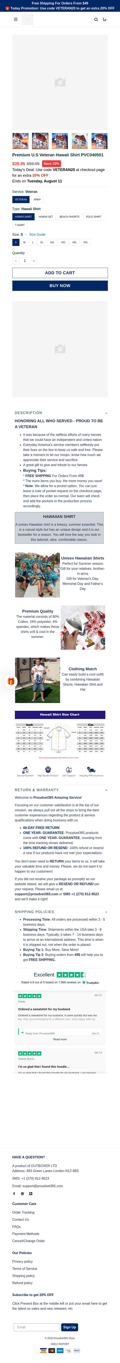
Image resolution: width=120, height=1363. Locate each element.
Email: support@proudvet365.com (37, 1186)
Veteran (31, 191)
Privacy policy (22, 1261)
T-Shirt (20, 225)
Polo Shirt (93, 216)
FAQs (16, 1226)
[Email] (37, 1327)
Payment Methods (25, 1234)
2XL (52, 242)
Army (37, 199)
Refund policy (22, 1283)
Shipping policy (23, 1276)
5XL (86, 242)
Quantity (18, 253)
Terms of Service (24, 1268)
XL (41, 242)
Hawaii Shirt (31, 209)
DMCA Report (60, 1344)
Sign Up (69, 1327)
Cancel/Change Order (28, 1241)
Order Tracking (23, 1212)
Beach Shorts (69, 216)
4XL (74, 242)
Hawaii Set (46, 216)
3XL (63, 242)
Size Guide (37, 234)
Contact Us (20, 1219)
